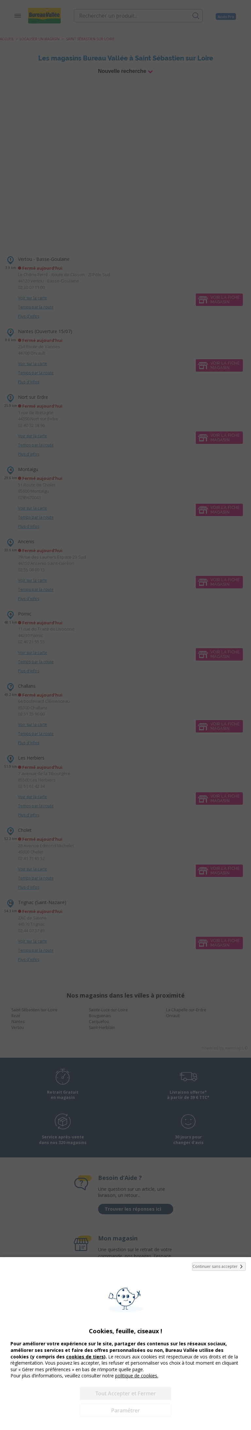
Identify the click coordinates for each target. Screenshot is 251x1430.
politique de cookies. (136, 1375)
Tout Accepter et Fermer (125, 1393)
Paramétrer (125, 1410)
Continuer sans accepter (218, 1266)
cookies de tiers (85, 1357)
